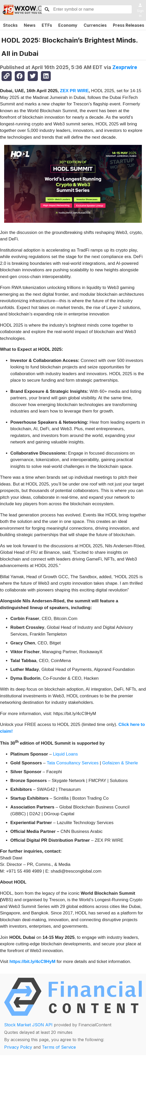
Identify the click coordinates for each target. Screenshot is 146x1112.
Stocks (10, 25)
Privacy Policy (18, 1047)
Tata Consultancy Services (72, 762)
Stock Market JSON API (28, 1024)
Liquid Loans (65, 754)
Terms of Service (59, 1047)
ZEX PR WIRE (74, 90)
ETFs (47, 25)
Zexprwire (124, 67)
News (29, 25)
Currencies (95, 25)
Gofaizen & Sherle (120, 762)
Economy (67, 25)
